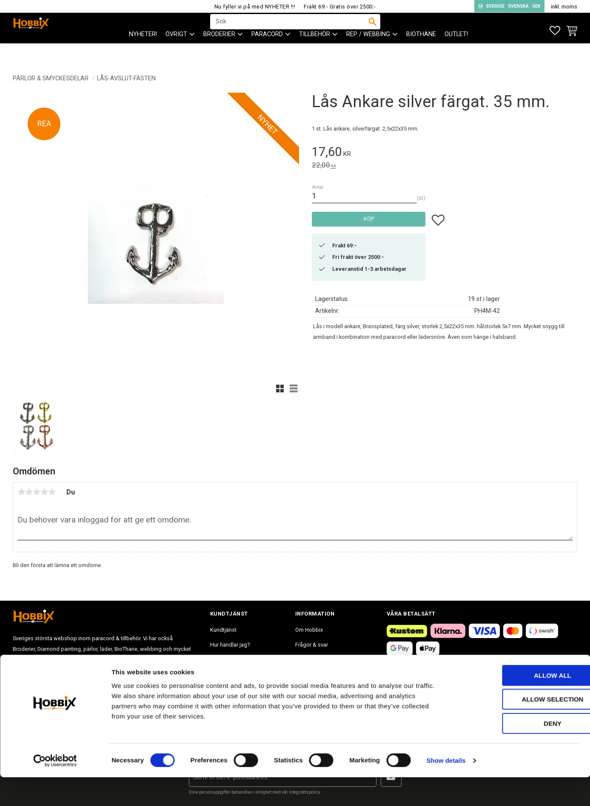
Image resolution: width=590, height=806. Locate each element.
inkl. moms (564, 6)
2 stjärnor (29, 492)
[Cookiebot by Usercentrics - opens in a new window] (55, 789)
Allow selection (519, 728)
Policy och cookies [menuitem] (233, 675)
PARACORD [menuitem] (267, 51)
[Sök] (372, 30)
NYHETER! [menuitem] (143, 51)
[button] (555, 31)
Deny (519, 752)
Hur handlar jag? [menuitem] (230, 644)
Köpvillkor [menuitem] (222, 659)
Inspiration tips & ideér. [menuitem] (323, 659)
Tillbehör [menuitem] (314, 51)
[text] (444, 153)
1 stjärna (21, 492)
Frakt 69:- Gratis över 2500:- (340, 6)
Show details (446, 789)
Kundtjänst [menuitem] (223, 630)
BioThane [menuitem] (421, 51)
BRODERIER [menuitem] (219, 51)
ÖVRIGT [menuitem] (176, 51)
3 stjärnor (36, 492)
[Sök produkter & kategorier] (289, 30)
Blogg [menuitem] (302, 675)
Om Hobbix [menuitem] (309, 630)
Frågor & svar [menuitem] (311, 644)
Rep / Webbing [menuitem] (368, 51)
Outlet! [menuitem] (456, 51)
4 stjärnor (44, 492)
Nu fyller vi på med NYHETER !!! (255, 6)
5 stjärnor (52, 492)
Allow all (519, 704)
